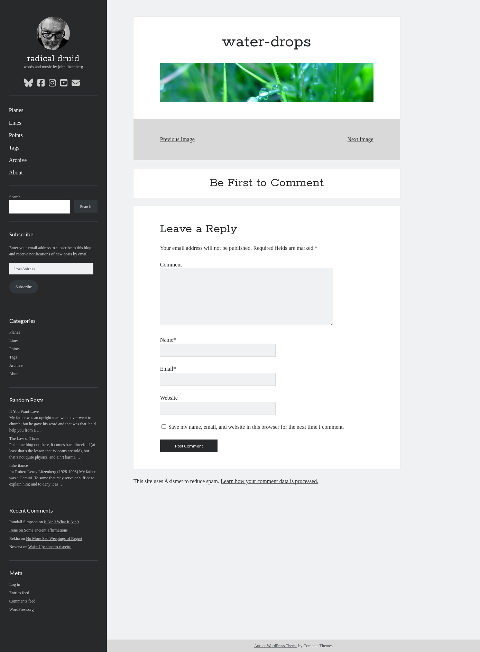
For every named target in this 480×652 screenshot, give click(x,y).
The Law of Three (24, 438)
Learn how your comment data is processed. (269, 481)
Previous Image (177, 139)
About (16, 172)
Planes (16, 110)
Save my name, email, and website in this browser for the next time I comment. (256, 427)
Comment (171, 265)
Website (169, 398)
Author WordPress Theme (275, 645)
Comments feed (22, 601)
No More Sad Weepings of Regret (54, 538)
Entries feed (19, 592)
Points (16, 135)
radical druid (53, 58)
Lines (15, 123)
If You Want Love (24, 411)
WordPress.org (21, 609)
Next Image (360, 139)
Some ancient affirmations (45, 530)
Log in (14, 584)
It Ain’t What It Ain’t (61, 521)
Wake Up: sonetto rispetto (50, 546)
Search (15, 196)
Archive (18, 160)
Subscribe (24, 286)
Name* (168, 340)
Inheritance (18, 465)
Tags (14, 148)
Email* (168, 369)
